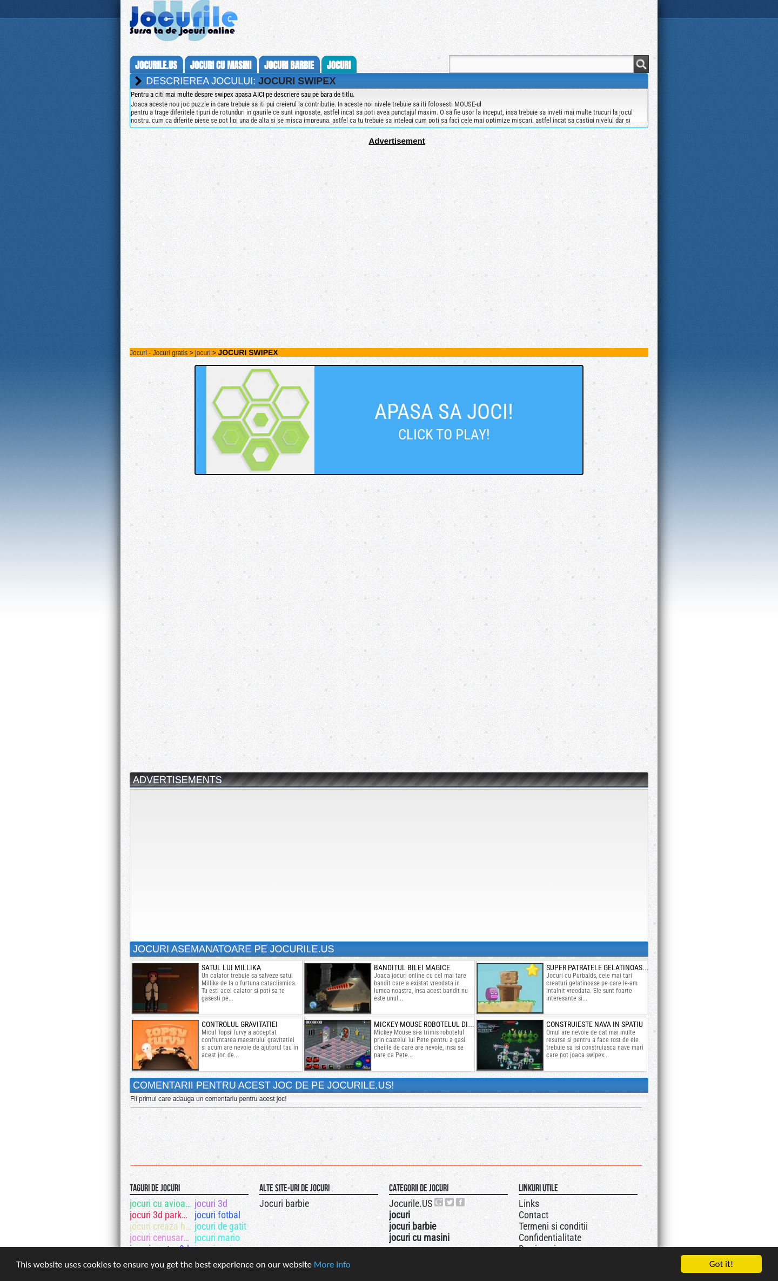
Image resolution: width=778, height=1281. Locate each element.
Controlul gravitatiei (240, 1024)
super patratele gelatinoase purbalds (613, 967)
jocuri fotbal (217, 1214)
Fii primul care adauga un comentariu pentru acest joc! (208, 1099)
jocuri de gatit (220, 1226)
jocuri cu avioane (161, 1203)
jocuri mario (217, 1237)
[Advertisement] (389, 221)
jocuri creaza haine (161, 1226)
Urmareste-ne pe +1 (439, 1202)
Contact (533, 1214)
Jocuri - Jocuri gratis (158, 353)
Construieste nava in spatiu (594, 1024)
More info (332, 1265)
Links (529, 1203)
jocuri (339, 65)
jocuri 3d (210, 1203)
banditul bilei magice (412, 967)
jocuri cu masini (220, 65)
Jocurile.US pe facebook (461, 1202)
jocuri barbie (289, 65)
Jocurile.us (156, 65)
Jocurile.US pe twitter (450, 1202)
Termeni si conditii (553, 1226)
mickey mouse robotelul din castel (436, 1024)
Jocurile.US (410, 1203)
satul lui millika (231, 967)
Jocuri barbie (284, 1203)
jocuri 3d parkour (161, 1214)
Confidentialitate (550, 1237)
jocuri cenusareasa (161, 1237)
